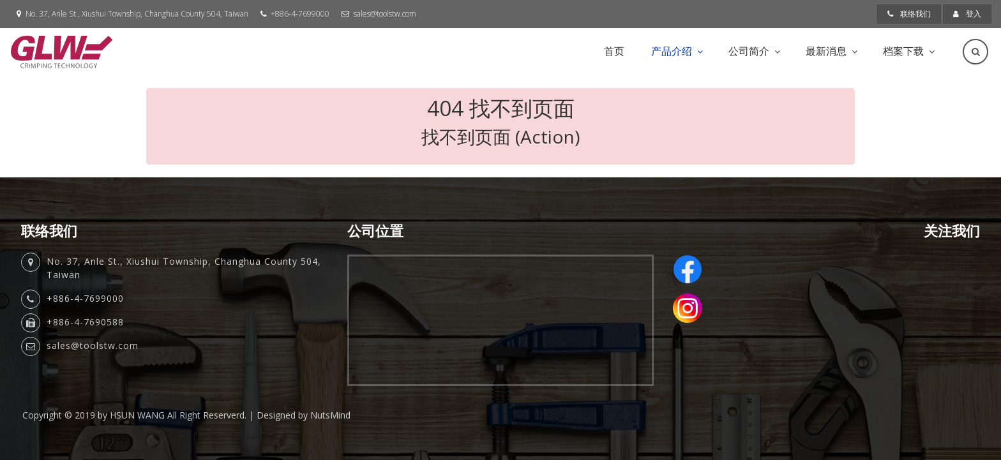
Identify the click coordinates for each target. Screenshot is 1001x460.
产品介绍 (671, 51)
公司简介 (748, 51)
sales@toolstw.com (385, 13)
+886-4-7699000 (300, 13)
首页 (614, 51)
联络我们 (909, 13)
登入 (967, 13)
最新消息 (826, 51)
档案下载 (903, 51)
